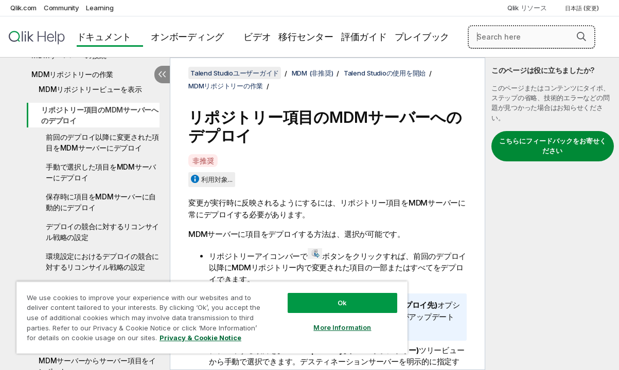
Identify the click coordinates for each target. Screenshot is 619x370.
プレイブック (422, 36)
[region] (196, 313)
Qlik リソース (527, 8)
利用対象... (217, 179)
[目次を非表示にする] (162, 74)
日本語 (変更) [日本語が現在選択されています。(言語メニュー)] (582, 8)
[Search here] (531, 37)
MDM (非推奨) (312, 73)
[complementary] (552, 214)
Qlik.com (23, 8)
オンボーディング (187, 36)
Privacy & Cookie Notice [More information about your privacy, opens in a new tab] (87, 340)
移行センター (305, 36)
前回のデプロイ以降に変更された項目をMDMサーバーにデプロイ (102, 142)
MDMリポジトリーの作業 (72, 74)
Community (61, 8)
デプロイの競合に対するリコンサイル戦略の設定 (102, 232)
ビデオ (257, 36)
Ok (315, 295)
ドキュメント (104, 36)
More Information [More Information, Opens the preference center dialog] (315, 320)
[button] (581, 36)
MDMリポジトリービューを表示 (90, 89)
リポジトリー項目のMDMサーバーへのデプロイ (99, 115)
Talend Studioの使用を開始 (385, 73)
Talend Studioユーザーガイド (234, 73)
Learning (99, 8)
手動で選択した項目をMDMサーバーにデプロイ (101, 172)
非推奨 (203, 160)
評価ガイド (364, 36)
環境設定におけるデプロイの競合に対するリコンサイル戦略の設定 (102, 261)
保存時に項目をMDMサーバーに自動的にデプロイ (101, 202)
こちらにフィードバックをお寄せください (552, 146)
